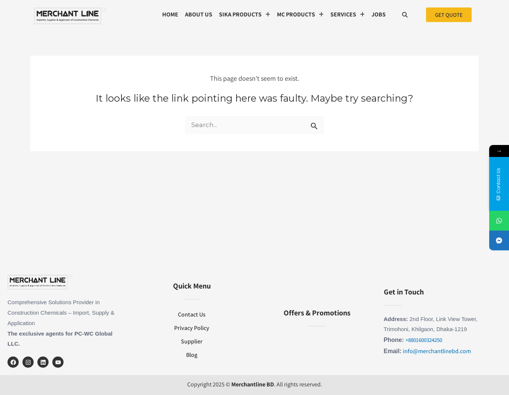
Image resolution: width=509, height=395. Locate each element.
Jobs (378, 14)
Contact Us (192, 314)
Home (170, 14)
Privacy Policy (191, 328)
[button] (245, 14)
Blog (191, 355)
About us (198, 14)
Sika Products (244, 14)
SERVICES (347, 14)
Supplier (192, 341)
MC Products (300, 14)
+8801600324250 (423, 339)
